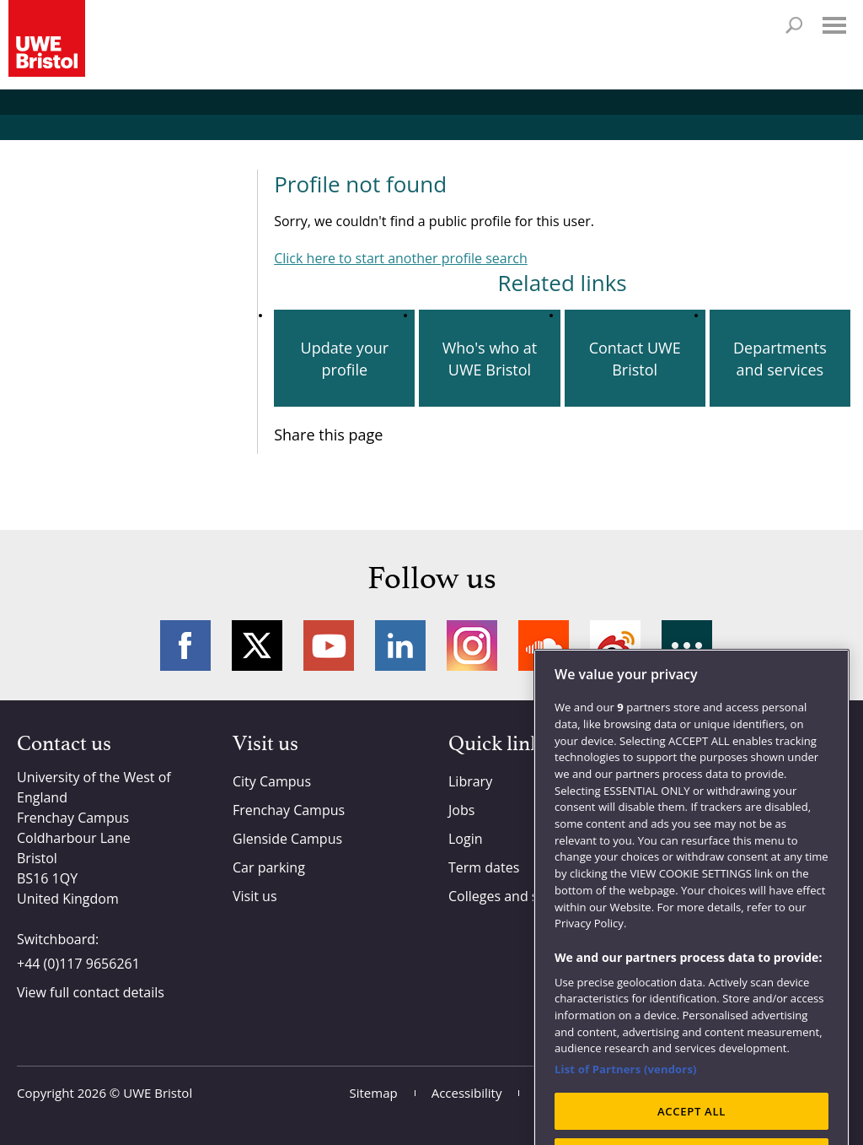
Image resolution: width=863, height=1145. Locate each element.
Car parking (269, 867)
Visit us (255, 896)
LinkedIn (400, 645)
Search (793, 25)
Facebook (185, 645)
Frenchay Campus (289, 810)
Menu (834, 25)
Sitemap (374, 1092)
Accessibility (467, 1092)
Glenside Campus (287, 838)
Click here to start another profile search (401, 258)
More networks (687, 645)
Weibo (615, 645)
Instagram (472, 645)
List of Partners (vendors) (626, 1094)
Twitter (257, 645)
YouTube (328, 645)
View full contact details (90, 992)
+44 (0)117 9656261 (78, 963)
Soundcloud (543, 645)
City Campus (272, 781)
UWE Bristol (157, 1092)
